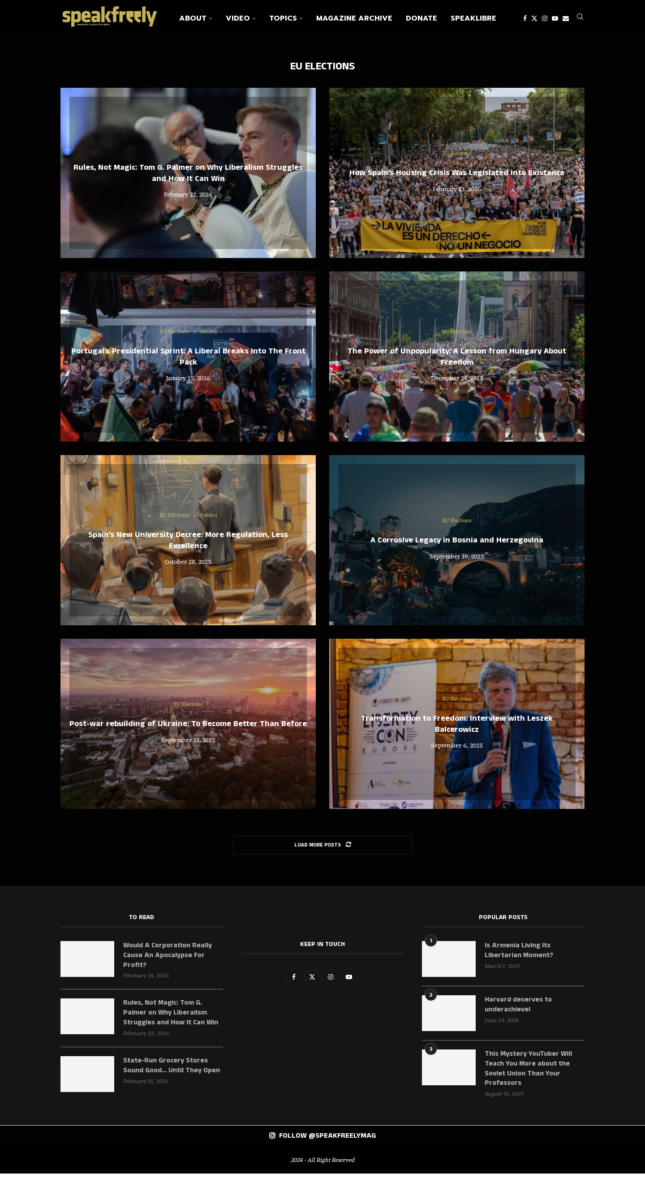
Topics (283, 18)
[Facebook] (525, 18)
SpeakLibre (473, 18)
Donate (421, 18)
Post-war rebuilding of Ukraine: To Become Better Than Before (188, 727)
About (192, 18)
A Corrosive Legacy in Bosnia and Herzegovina (456, 544)
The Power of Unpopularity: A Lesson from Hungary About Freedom (457, 360)
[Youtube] (555, 18)
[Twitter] (534, 18)
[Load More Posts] (322, 848)
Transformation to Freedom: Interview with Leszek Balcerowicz (457, 727)
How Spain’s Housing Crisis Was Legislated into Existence (456, 176)
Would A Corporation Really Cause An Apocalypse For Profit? (168, 960)
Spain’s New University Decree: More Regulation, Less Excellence (188, 544)
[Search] (580, 18)
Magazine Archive (354, 18)
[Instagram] (544, 18)
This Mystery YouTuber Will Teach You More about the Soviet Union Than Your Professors (529, 1073)
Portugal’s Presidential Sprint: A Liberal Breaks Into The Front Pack (188, 360)
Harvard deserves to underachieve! (518, 1009)
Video (238, 18)
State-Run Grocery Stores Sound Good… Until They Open (172, 1071)
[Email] (566, 18)
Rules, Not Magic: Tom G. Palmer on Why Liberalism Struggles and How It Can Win (188, 176)
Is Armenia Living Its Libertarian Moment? (520, 954)
